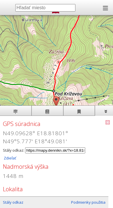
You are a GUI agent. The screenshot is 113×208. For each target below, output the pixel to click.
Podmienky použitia (88, 202)
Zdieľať (9, 158)
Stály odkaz (13, 202)
